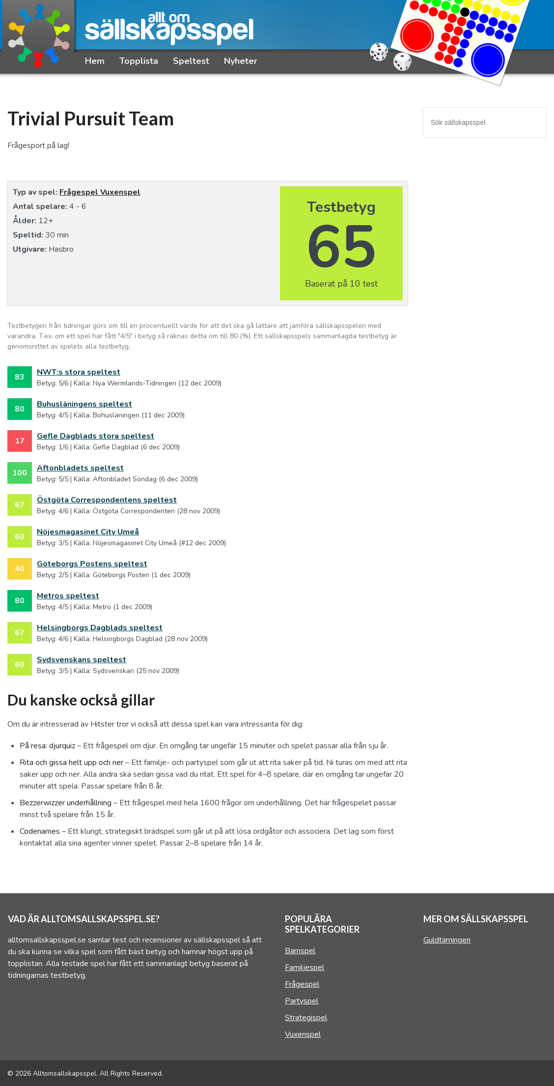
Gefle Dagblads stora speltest (95, 436)
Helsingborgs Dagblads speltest (100, 627)
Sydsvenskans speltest (81, 659)
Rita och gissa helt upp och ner (71, 762)
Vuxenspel (120, 192)
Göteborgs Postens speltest (92, 563)
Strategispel (306, 1017)
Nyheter (240, 61)
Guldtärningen (447, 940)
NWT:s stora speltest (78, 372)
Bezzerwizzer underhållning (65, 802)
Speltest (191, 61)
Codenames (40, 831)
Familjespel (304, 967)
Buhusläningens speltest (84, 404)
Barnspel (300, 950)
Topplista (138, 61)
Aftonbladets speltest (80, 468)
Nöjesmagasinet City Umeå (88, 532)
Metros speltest (68, 595)
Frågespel (79, 192)
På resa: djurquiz (47, 745)
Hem (95, 61)
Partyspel (301, 1001)
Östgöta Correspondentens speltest (107, 500)
